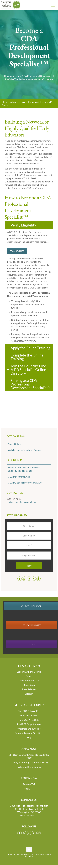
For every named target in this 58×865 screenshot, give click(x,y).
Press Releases (29, 689)
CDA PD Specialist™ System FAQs (25, 482)
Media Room (29, 684)
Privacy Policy (11, 854)
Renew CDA (29, 784)
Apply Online (14, 443)
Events (29, 676)
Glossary (29, 693)
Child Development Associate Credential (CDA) (29, 756)
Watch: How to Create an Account (25, 449)
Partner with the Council (29, 766)
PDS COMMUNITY (32, 625)
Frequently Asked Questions (29, 733)
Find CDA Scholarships (29, 711)
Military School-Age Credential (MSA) (29, 762)
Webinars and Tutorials (29, 728)
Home (5, 101)
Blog (29, 737)
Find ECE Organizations (29, 724)
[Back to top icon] (29, 849)
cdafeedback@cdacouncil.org (21, 502)
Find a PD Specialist (29, 715)
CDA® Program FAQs (19, 476)
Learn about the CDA (29, 680)
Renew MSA (29, 788)
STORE (31, 644)
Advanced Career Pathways (24, 101)
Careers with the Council (29, 671)
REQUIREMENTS (17, 251)
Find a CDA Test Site (29, 719)
